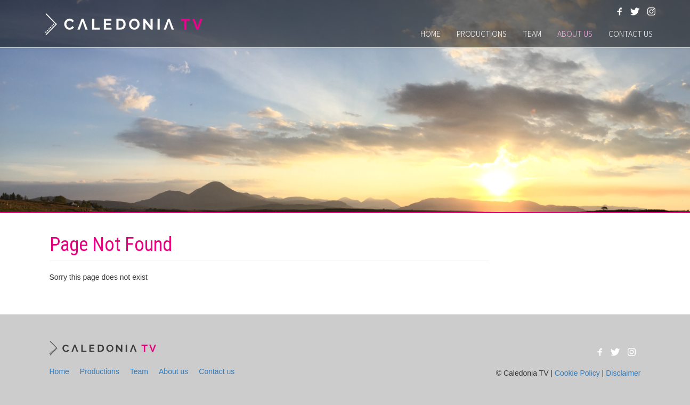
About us (574, 33)
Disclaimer (623, 373)
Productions (482, 33)
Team (532, 33)
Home (430, 33)
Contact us (630, 33)
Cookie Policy (577, 373)
